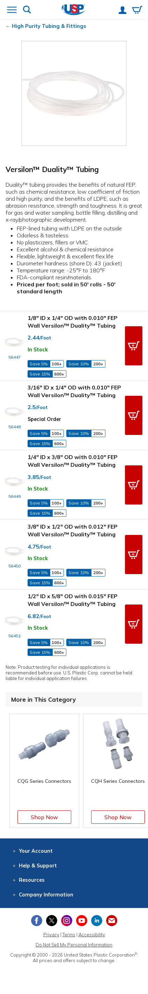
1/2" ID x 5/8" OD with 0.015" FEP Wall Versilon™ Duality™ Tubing (73, 600)
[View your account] (122, 10)
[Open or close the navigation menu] (12, 10)
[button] (133, 345)
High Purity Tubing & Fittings (49, 26)
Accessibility (92, 934)
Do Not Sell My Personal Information (74, 944)
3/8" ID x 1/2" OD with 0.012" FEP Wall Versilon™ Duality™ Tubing (73, 530)
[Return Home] (73, 10)
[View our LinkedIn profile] (97, 921)
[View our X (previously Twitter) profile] (52, 921)
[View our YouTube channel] (82, 921)
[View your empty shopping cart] (137, 10)
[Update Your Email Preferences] (112, 921)
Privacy (51, 934)
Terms (68, 934)
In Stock (38, 349)
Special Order (44, 419)
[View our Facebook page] (37, 921)
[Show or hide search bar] (27, 10)
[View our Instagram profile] (67, 921)
